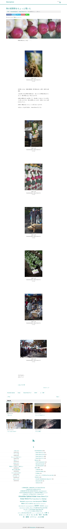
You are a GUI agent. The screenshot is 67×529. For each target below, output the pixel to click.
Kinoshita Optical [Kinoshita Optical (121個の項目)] (25, 496)
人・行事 (42, 392)
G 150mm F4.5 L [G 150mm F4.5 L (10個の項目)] (40, 494)
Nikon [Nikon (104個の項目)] (45, 501)
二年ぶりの (16, 450)
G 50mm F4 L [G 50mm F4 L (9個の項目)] (25, 494)
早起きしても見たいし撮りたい (16, 466)
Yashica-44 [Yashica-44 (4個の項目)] (46, 506)
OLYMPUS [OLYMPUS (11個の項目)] (30, 503)
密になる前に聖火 (16, 469)
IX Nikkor (38, 473)
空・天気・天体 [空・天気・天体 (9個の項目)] (32, 515)
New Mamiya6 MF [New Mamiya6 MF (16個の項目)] (37, 501)
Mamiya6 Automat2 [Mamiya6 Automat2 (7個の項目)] (29, 501)
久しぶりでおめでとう (16, 457)
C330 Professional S (40, 462)
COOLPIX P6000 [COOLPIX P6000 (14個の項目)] (39, 492)
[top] (33, 447)
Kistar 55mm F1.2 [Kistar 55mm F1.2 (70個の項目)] (26, 499)
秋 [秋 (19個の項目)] (27, 515)
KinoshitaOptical (38, 450)
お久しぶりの (16, 479)
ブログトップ (46, 387)
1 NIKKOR (38, 469)
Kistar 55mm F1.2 (18, 17)
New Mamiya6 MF (40, 465)
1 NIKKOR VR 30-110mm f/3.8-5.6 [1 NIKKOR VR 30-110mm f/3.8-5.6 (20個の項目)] (29, 491)
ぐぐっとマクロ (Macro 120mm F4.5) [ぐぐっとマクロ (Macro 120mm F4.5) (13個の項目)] (33, 511)
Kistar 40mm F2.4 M (40, 454)
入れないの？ (16, 463)
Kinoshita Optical (11, 392)
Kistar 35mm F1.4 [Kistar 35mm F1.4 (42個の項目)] (42, 496)
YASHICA (37, 477)
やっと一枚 (16, 454)
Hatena (19, 14)
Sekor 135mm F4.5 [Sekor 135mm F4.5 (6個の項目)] (22, 506)
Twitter (14, 14)
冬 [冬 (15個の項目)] (48, 513)
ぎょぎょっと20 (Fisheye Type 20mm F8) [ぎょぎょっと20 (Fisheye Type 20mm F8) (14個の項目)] (33, 509)
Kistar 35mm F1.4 (40, 452)
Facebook (9, 14)
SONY (35, 392)
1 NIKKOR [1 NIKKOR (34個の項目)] (25, 487)
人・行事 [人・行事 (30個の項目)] (44, 513)
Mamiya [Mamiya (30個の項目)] (44, 499)
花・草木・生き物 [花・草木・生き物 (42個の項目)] (41, 515)
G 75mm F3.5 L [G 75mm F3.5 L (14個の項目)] (32, 494)
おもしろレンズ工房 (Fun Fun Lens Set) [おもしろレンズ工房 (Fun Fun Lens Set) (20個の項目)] (36, 508)
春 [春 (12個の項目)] (21, 515)
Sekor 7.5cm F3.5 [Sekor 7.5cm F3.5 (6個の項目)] (37, 503)
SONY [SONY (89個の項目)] (36, 506)
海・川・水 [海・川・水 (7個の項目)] (24, 515)
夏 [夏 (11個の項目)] (19, 515)
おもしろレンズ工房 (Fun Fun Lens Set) (45, 475)
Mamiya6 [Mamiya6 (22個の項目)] (22, 501)
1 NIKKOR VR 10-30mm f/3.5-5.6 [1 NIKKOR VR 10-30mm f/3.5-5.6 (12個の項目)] (33, 489)
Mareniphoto (10, 2)
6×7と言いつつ (16, 476)
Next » (57, 396)
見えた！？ (16, 460)
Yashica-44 (38, 482)
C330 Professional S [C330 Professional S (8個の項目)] (42, 491)
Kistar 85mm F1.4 (40, 458)
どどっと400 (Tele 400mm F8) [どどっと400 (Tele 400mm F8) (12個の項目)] (24, 513)
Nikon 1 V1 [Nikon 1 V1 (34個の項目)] (24, 503)
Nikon (36, 467)
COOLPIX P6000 (39, 471)
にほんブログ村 (21, 385)
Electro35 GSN (39, 481)
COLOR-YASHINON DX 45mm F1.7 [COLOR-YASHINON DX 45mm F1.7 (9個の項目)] (26, 492)
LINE (29, 14)
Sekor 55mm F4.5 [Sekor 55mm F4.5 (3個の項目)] (43, 503)
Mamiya (36, 460)
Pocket (24, 14)
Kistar (19, 392)
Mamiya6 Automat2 (40, 464)
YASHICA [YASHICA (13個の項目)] (42, 506)
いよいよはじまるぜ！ (16, 472)
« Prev (8, 396)
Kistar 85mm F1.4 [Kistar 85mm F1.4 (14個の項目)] (37, 499)
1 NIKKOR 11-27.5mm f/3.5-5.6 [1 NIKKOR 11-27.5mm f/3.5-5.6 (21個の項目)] (37, 487)
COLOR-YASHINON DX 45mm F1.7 (44, 479)
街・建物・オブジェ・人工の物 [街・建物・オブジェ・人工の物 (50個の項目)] (33, 517)
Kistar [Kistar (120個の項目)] (34, 496)
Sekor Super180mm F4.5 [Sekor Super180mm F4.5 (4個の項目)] (30, 506)
